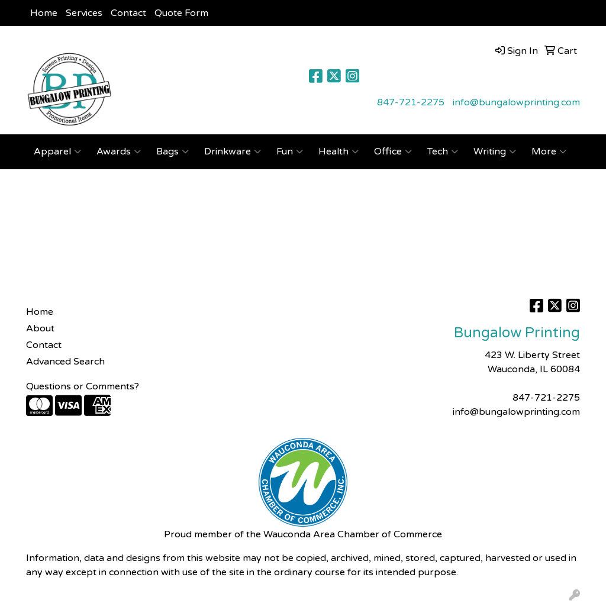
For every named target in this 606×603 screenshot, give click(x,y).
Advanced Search (65, 361)
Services (84, 13)
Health (338, 151)
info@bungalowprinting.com (516, 102)
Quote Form (181, 13)
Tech (442, 151)
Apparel (57, 151)
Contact (128, 13)
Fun (289, 151)
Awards (118, 151)
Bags (172, 151)
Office (393, 151)
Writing (494, 151)
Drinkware (232, 151)
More (548, 151)
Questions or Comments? (82, 386)
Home (43, 13)
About (40, 328)
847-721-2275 (410, 102)
